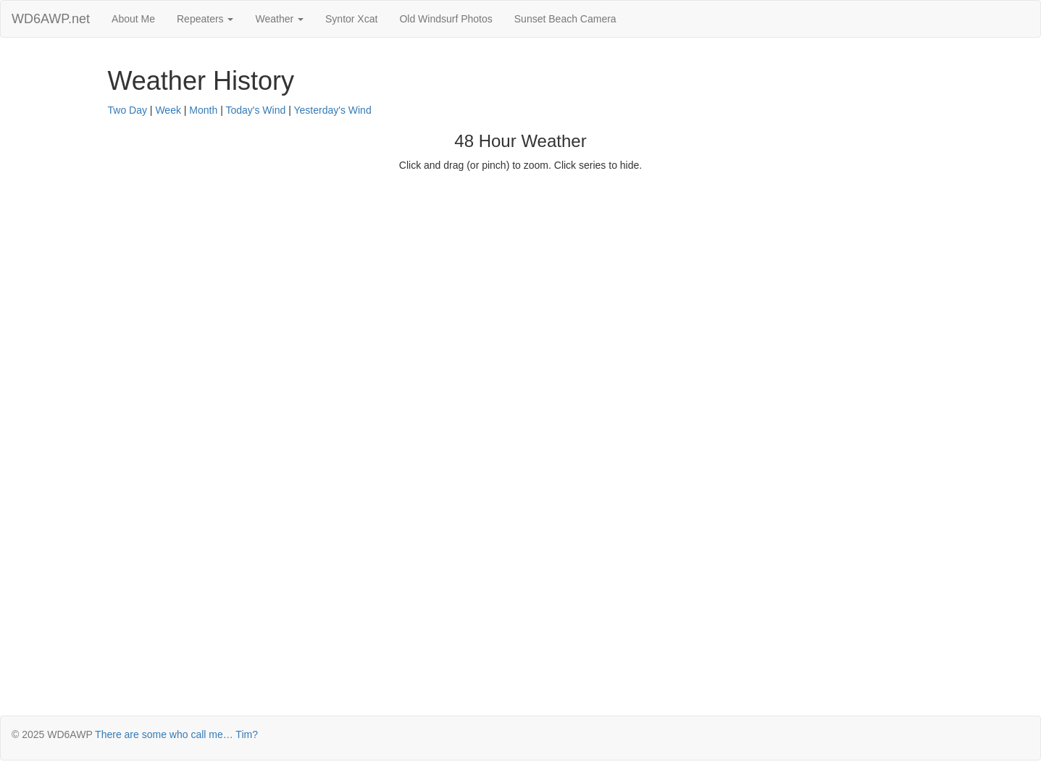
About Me (133, 19)
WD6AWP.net (51, 19)
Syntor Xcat (351, 19)
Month (203, 110)
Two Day (127, 110)
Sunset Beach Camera (565, 19)
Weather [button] (279, 19)
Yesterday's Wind (332, 110)
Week (168, 110)
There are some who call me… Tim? (176, 734)
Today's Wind (255, 110)
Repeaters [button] (205, 19)
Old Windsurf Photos (445, 19)
